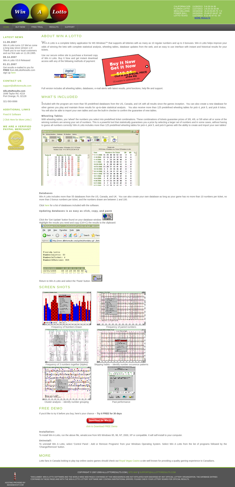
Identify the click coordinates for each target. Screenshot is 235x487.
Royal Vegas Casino (129, 460)
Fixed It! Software (12, 114)
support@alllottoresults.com (17, 85)
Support (69, 27)
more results (202, 18)
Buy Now (20, 27)
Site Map (133, 472)
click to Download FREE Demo (101, 425)
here (13, 72)
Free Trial (37, 27)
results (53, 27)
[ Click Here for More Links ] (17, 119)
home (6, 27)
